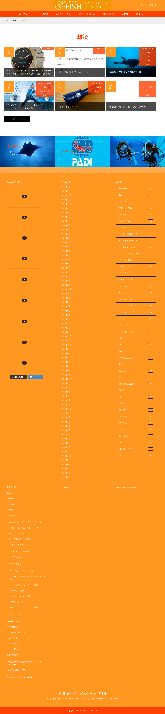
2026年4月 (65, 187)
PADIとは (11, 510)
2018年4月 (65, 439)
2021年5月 (65, 366)
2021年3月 (65, 375)
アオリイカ (136, 201)
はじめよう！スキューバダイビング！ (24, 528)
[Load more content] (18, 212)
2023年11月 (66, 242)
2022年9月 (65, 298)
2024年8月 (65, 212)
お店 (147, 83)
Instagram (151, 5)
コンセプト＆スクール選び (19, 539)
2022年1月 (65, 332)
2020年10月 (66, 383)
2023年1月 (65, 281)
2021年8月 (65, 353)
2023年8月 (65, 255)
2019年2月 (65, 404)
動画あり (136, 370)
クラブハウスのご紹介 (16, 632)
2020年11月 (66, 379)
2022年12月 (66, 285)
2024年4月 (65, 229)
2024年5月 (65, 225)
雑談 (48, 48)
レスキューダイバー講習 (20, 596)
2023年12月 (66, 238)
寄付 (99, 48)
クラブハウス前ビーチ (136, 234)
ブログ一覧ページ (14, 649)
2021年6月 (65, 362)
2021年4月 (65, 370)
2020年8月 (65, 392)
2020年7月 (65, 396)
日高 (136, 397)
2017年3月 (65, 477)
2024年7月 (65, 217)
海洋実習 (136, 422)
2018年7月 (65, 426)
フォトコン (136, 318)
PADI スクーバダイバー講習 (22, 571)
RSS (156, 5)
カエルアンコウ (136, 221)
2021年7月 (65, 357)
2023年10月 (66, 246)
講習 (136, 442)
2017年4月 (65, 473)
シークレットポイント (136, 247)
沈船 (147, 56)
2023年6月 (65, 263)
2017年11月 (66, 456)
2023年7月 (65, 259)
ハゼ (136, 292)
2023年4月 (65, 272)
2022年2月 (65, 328)
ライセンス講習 (41, 14)
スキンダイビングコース (136, 253)
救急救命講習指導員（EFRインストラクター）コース (26, 663)
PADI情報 (136, 188)
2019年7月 (65, 400)
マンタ (136, 344)
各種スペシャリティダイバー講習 (24, 607)
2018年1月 (65, 447)
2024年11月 (66, 204)
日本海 (147, 52)
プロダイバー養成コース (136, 331)
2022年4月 (65, 319)
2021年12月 (66, 336)
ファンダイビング (147, 48)
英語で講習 (136, 436)
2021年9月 (65, 349)
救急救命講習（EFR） (17, 670)
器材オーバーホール (86, 14)
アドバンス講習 (136, 208)
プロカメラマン (136, 325)
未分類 (136, 403)
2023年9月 (65, 251)
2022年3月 (65, 323)
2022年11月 (66, 289)
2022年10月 (66, 293)
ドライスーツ (136, 273)
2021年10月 (66, 345)
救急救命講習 (108, 14)
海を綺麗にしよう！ (45, 91)
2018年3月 (65, 443)
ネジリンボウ (136, 286)
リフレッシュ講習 (17, 591)
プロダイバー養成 (63, 14)
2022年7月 (65, 306)
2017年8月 (65, 464)
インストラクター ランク (18, 533)
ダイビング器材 (96, 83)
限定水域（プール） (136, 449)
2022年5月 (65, 315)
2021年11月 (66, 340)
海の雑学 (136, 410)
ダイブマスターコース (19, 557)
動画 (136, 364)
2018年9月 (65, 417)
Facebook (146, 5)
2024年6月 (65, 221)
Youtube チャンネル (57, 20)
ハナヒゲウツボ (136, 299)
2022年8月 (65, 302)
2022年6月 (65, 311)
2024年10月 (66, 208)
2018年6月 (65, 430)
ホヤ (136, 338)
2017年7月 (65, 468)
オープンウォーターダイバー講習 (24, 585)
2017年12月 (66, 451)
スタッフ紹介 (141, 14)
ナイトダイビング (136, 279)
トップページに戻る (17, 119)
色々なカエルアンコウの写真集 (19, 677)
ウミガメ (136, 214)
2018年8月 (65, 422)
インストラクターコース (20, 551)
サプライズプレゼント (136, 240)
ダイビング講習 (136, 266)
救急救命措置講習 (136, 383)
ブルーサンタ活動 (45, 83)
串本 (45, 87)
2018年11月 (66, 409)
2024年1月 (65, 234)
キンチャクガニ (136, 227)
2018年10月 (66, 413)
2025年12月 (66, 191)
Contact (125, 14)
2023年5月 (65, 268)
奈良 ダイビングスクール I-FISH (82, 693)
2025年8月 (65, 200)
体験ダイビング (136, 358)
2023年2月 (65, 276)
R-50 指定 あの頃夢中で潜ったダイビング (25, 522)
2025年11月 (66, 195)
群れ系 (147, 60)
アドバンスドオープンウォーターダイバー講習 (27, 577)
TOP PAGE (22, 14)
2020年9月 (65, 387)
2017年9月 (65, 460)
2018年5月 (65, 434)
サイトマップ (110, 20)
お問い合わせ (12, 627)
